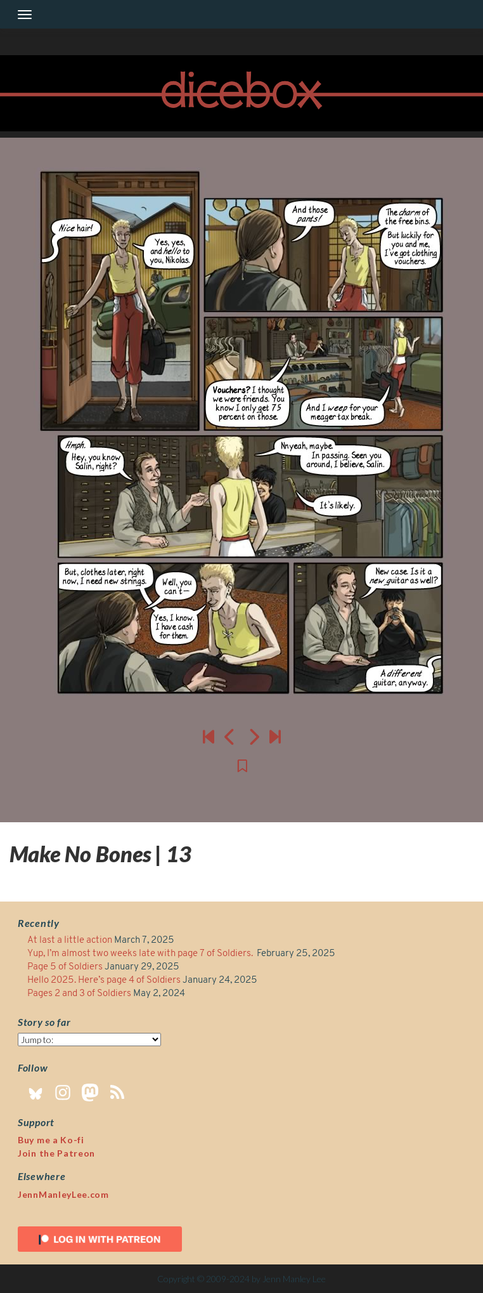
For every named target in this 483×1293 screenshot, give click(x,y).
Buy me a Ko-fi (51, 1139)
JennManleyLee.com (63, 1194)
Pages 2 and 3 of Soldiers (79, 994)
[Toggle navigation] (24, 14)
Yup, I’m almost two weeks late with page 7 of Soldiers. (141, 954)
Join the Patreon (56, 1153)
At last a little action (69, 940)
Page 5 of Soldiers (65, 967)
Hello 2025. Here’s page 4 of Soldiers (104, 980)
